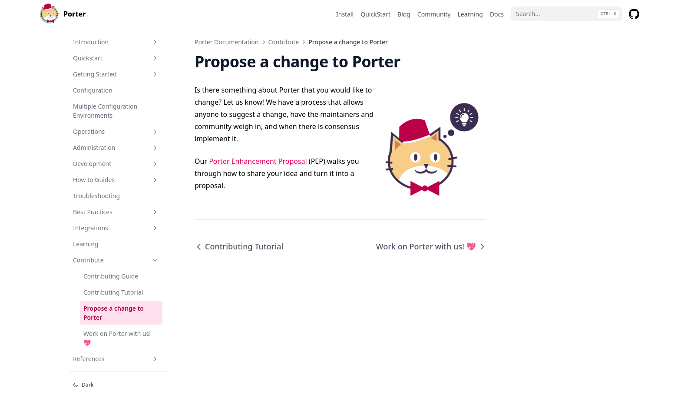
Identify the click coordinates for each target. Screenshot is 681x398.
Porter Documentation (227, 42)
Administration (116, 147)
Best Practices (116, 212)
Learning (85, 244)
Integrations (116, 228)
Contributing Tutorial (113, 292)
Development (116, 163)
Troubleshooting (96, 196)
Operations (116, 131)
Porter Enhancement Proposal (258, 161)
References (116, 359)
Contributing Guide (110, 276)
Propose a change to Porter (113, 313)
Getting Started (116, 74)
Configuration (92, 90)
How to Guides (116, 180)
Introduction (116, 42)
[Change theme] (118, 385)
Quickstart (116, 58)
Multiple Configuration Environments (105, 110)
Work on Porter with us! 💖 (117, 338)
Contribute (116, 260)
